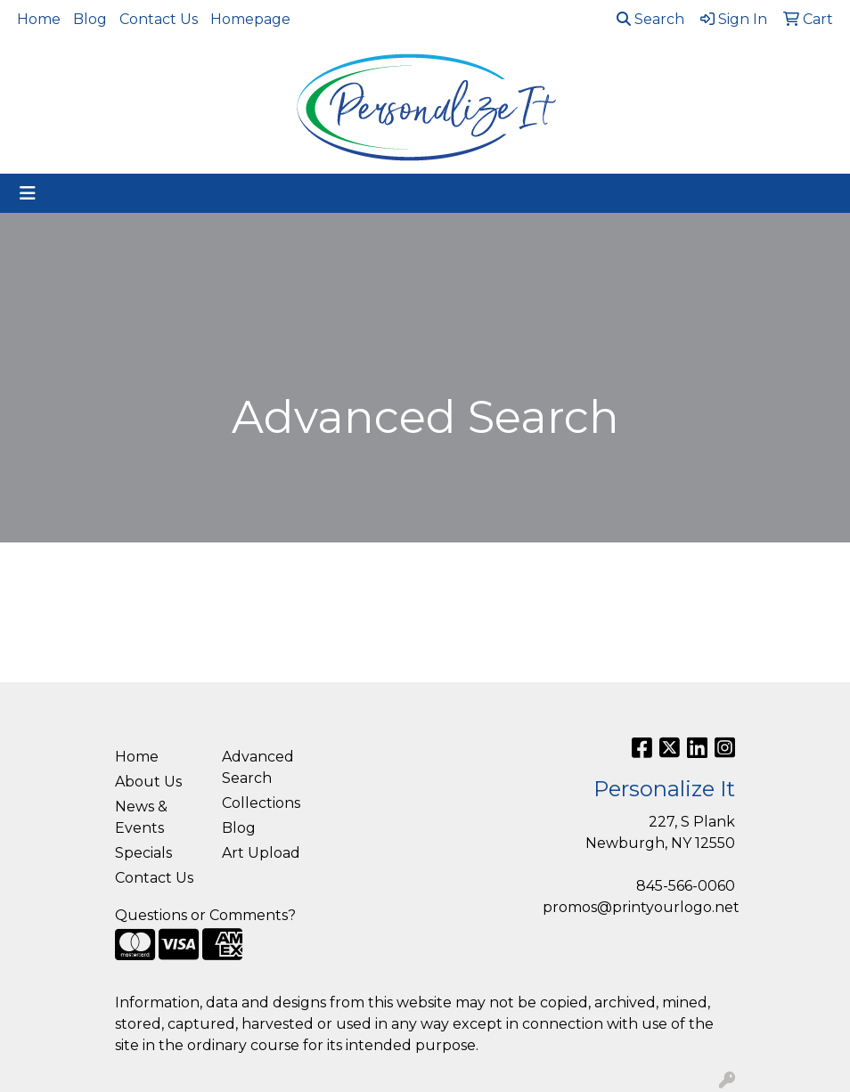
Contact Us (158, 19)
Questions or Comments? (205, 915)
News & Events (141, 817)
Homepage (250, 19)
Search (650, 19)
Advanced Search (258, 767)
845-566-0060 (685, 885)
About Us (148, 781)
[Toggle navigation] (27, 193)
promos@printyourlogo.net (641, 907)
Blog (90, 19)
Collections (261, 803)
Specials (143, 852)
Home (39, 19)
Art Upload (261, 852)
